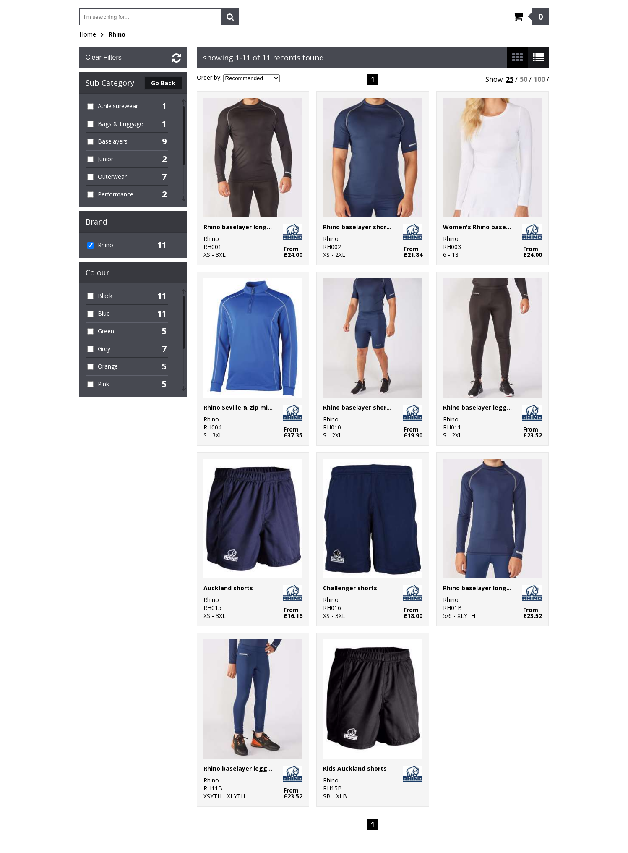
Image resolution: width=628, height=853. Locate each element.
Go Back (163, 83)
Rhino (117, 34)
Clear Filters (104, 57)
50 (523, 79)
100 (539, 79)
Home (87, 34)
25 (509, 79)
